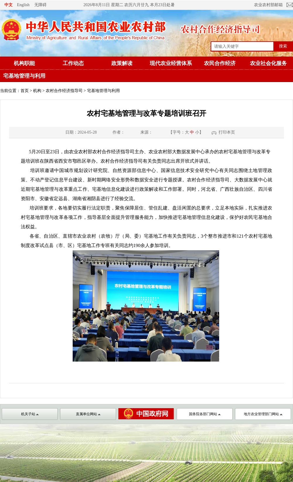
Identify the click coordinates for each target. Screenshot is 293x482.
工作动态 (73, 63)
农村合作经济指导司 (64, 90)
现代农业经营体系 (171, 63)
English (23, 5)
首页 (25, 90)
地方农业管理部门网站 (263, 414)
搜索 (283, 46)
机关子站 (30, 414)
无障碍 (40, 4)
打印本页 (227, 132)
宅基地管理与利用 (24, 76)
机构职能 (24, 63)
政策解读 (121, 63)
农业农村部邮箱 (268, 5)
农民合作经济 (220, 63)
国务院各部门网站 (205, 414)
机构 (37, 90)
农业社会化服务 (268, 63)
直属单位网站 (88, 414)
